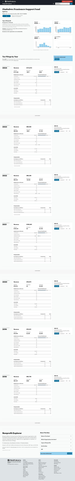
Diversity (40, 465)
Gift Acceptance (42, 477)
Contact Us (57, 59)
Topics (24, 468)
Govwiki (3, 448)
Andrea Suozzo (7, 442)
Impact (40, 469)
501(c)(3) (11, 22)
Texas (14, 3)
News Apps (25, 471)
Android (59, 462)
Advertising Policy (42, 476)
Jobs (39, 466)
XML (67, 72)
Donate (55, 471)
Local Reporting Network (28, 462)
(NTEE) (11, 29)
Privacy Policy (41, 479)
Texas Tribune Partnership (28, 463)
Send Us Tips (56, 467)
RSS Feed (56, 463)
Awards (40, 471)
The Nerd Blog (26, 474)
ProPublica (25, 461)
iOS (54, 462)
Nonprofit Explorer (7, 3)
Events (24, 476)
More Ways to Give (57, 473)
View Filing (57, 72)
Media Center (41, 467)
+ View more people (17, 106)
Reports (40, 468)
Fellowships (44, 466)
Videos (24, 470)
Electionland (25, 465)
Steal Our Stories (57, 468)
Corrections (41, 472)
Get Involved (25, 473)
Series (24, 469)
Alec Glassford (13, 442)
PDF (66, 131)
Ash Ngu (18, 442)
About (40, 461)
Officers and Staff (42, 463)
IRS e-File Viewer (13, 447)
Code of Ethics (41, 475)
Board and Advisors (42, 462)
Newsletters (56, 461)
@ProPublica (25, 475)
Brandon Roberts (25, 442)
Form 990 (4, 59)
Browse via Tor (57, 469)
